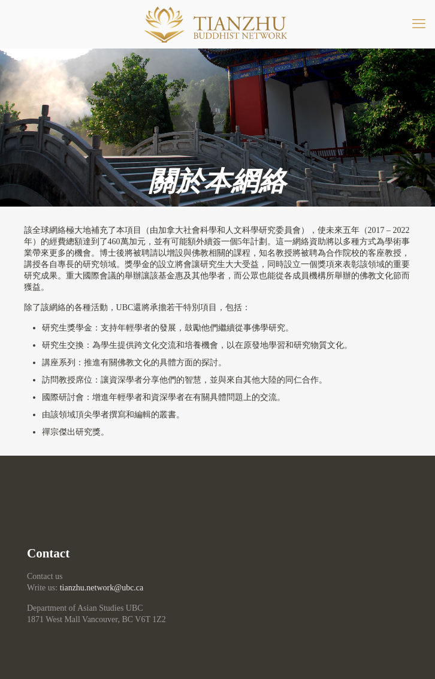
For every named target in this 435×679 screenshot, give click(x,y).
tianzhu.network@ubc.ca (102, 587)
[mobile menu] (419, 24)
